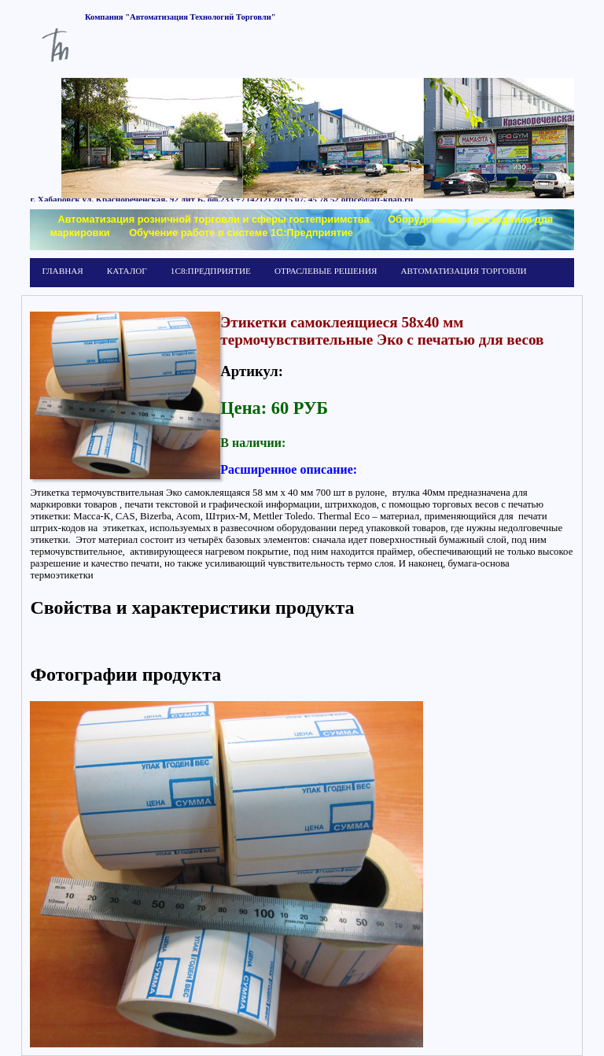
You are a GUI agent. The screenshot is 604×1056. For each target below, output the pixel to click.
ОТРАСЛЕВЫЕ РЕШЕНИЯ (325, 270)
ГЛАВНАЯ (62, 270)
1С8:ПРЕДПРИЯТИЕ (211, 270)
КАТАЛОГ (127, 270)
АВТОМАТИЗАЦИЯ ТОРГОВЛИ (463, 270)
